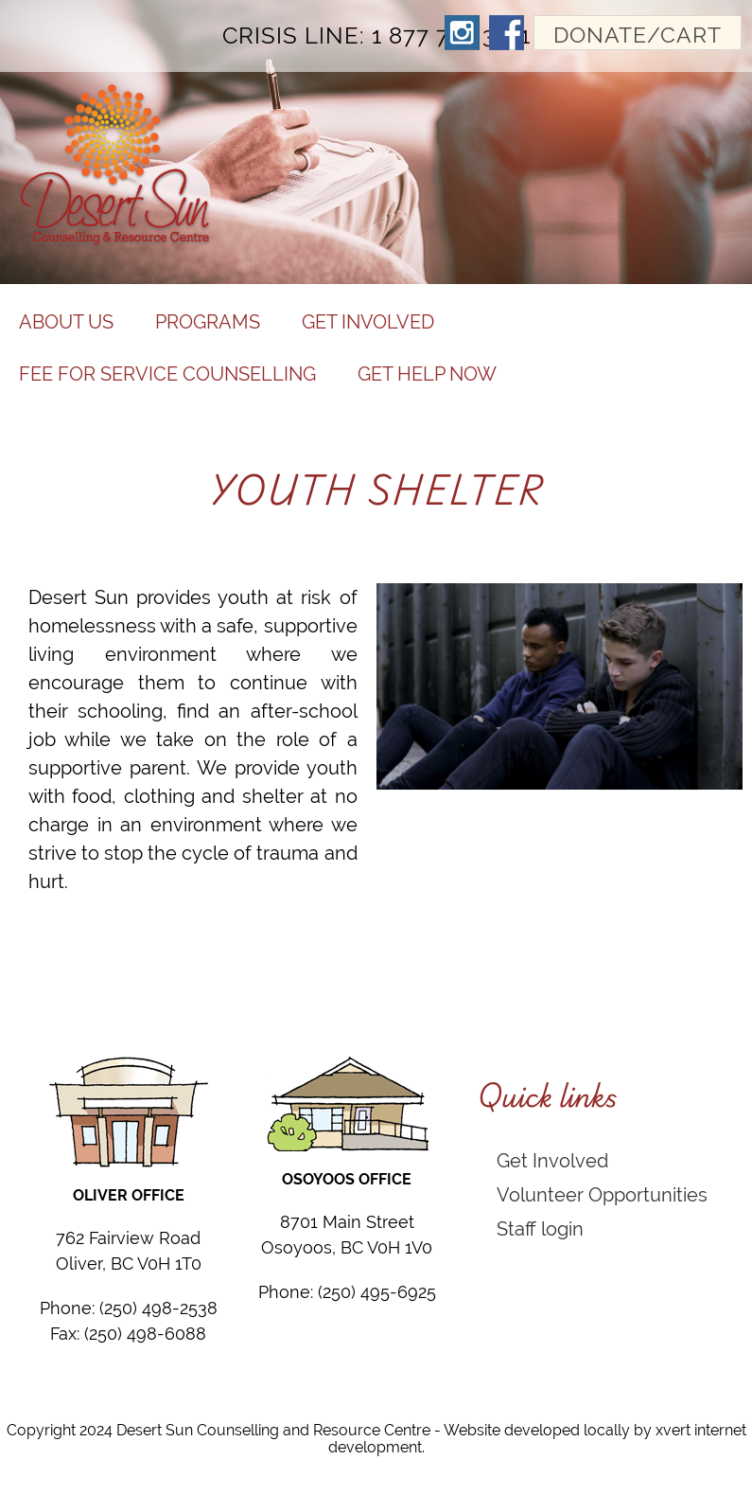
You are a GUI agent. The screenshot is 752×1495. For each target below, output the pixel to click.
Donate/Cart (637, 35)
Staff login (540, 1228)
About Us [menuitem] (66, 321)
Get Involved (552, 1160)
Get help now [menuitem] (427, 373)
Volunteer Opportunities (602, 1194)
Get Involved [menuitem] (368, 321)
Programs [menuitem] (207, 321)
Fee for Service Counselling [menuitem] (167, 373)
